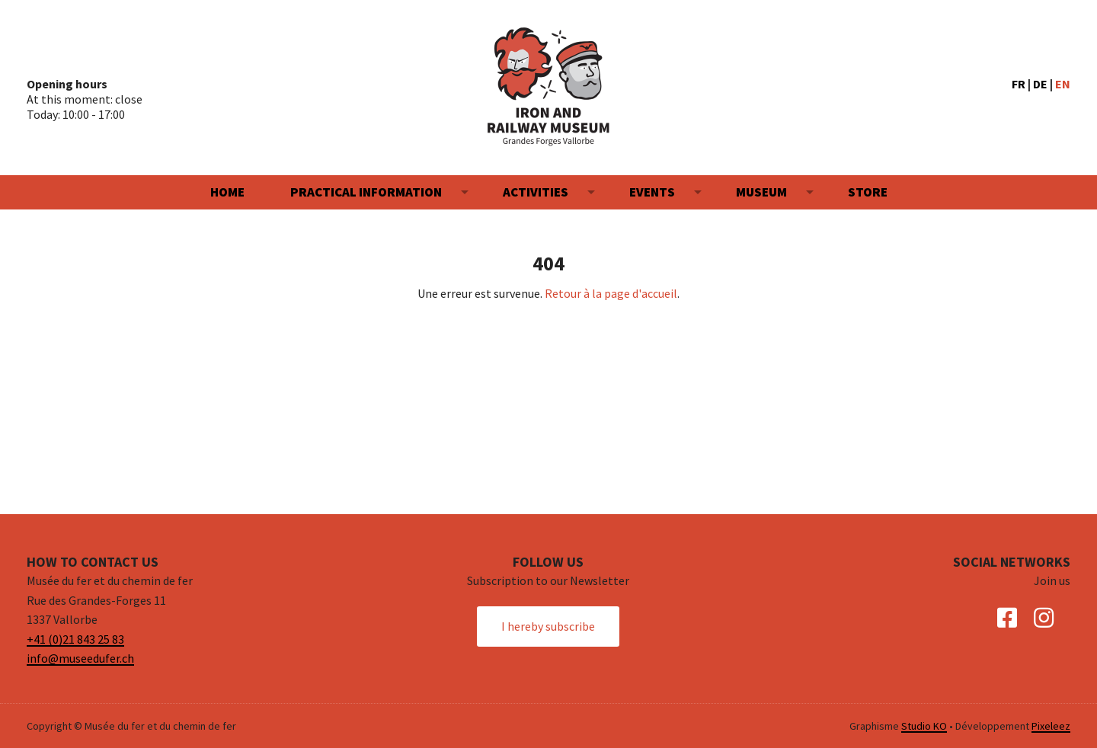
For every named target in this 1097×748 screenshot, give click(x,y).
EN (1062, 83)
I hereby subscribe (548, 626)
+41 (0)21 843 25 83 (75, 639)
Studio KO (924, 726)
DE (1040, 83)
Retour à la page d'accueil (611, 293)
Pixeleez (1050, 726)
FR (1018, 83)
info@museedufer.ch (80, 658)
